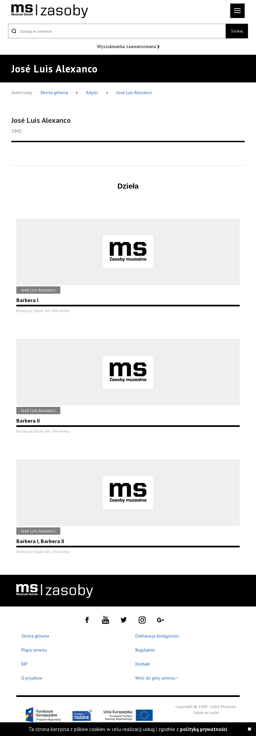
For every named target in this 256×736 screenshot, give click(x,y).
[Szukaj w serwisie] (117, 31)
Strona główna (54, 92)
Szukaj (237, 30)
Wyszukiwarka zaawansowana (127, 46)
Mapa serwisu (34, 650)
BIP (24, 664)
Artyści (92, 92)
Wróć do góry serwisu (157, 678)
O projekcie (31, 678)
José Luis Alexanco (134, 92)
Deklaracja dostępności (157, 636)
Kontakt (142, 664)
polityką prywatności (203, 729)
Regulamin (145, 650)
